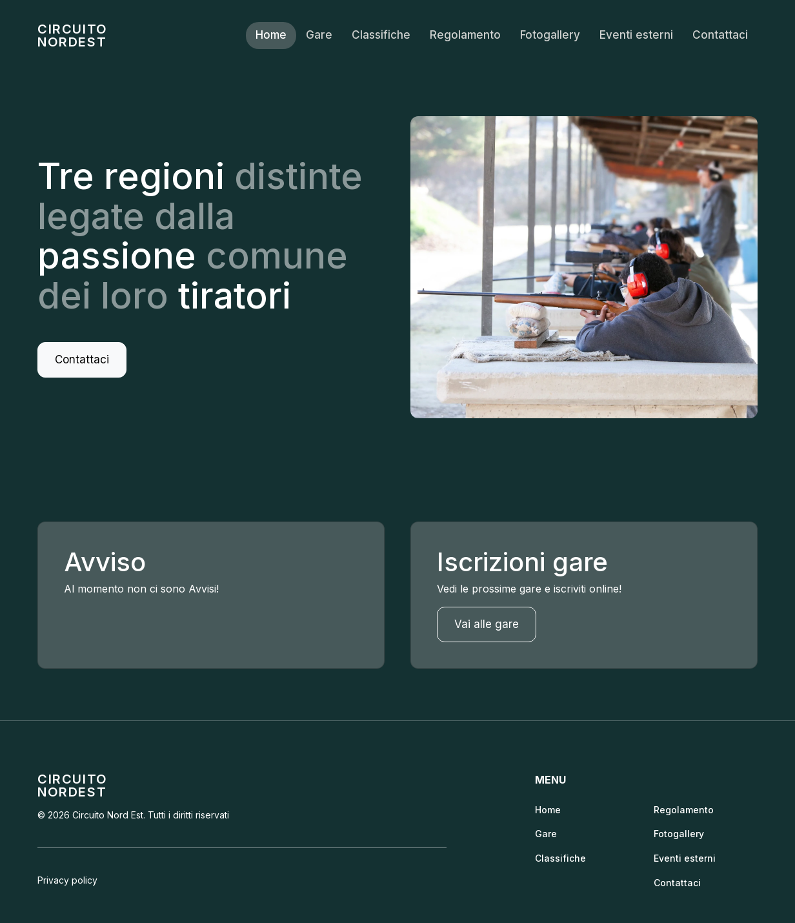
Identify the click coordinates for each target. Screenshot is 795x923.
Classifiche (381, 34)
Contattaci (720, 34)
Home (271, 34)
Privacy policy (67, 880)
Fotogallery (550, 34)
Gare (319, 34)
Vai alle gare (486, 624)
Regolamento (465, 34)
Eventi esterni (636, 34)
